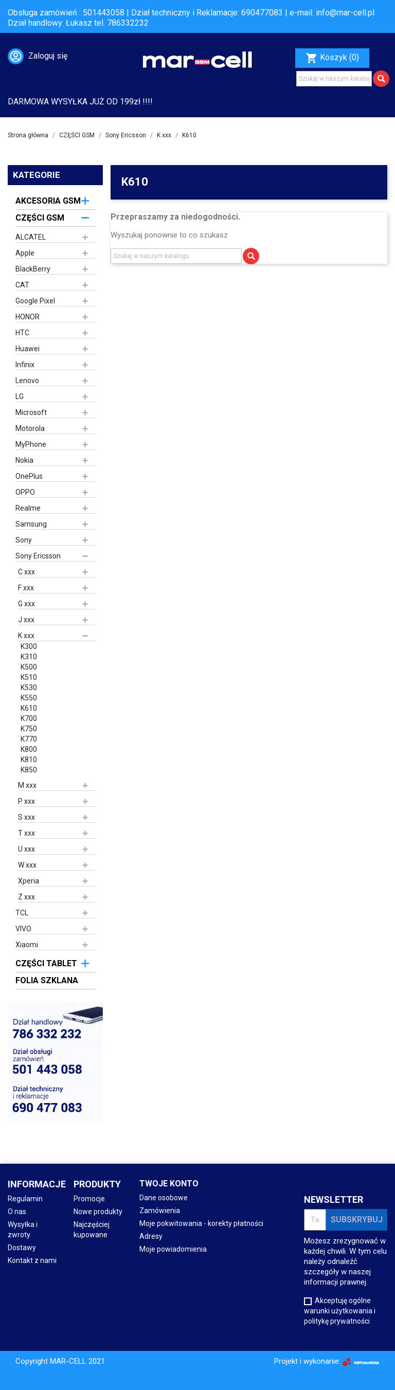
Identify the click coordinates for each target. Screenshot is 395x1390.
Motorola (30, 428)
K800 (29, 749)
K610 (29, 708)
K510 (29, 677)
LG (19, 396)
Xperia (28, 881)
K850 (29, 770)
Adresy (151, 1236)
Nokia (24, 460)
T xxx (26, 833)
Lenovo (27, 380)
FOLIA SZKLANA (46, 980)
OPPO (25, 492)
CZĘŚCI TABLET (46, 963)
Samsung (31, 524)
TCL (21, 913)
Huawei (27, 349)
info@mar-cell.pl (345, 12)
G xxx (26, 604)
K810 (29, 759)
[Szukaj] (334, 78)
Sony (23, 540)
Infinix (24, 364)
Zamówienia (159, 1210)
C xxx (26, 572)
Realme (28, 508)
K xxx (26, 635)
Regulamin (25, 1199)
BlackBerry (32, 269)
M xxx (27, 785)
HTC (22, 333)
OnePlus (29, 476)
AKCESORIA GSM (48, 201)
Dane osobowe (163, 1198)
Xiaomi (26, 945)
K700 (29, 718)
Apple (24, 253)
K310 (29, 657)
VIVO (23, 929)
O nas (17, 1211)
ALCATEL (30, 237)
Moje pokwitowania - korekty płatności (201, 1223)
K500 (29, 667)
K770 (29, 739)
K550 (29, 698)
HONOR (27, 317)
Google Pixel (35, 301)
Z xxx (26, 897)
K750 (29, 729)
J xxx (26, 620)
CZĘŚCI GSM (39, 218)
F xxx (26, 588)
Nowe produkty (98, 1211)
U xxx (26, 849)
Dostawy (22, 1247)
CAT (22, 285)
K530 (29, 687)
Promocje (89, 1199)
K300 (29, 646)
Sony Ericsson (38, 556)
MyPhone (30, 444)
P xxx (26, 801)
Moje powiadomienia (173, 1249)
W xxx (27, 865)
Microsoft (31, 412)
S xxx (26, 817)
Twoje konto (169, 1183)
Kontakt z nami (32, 1260)
